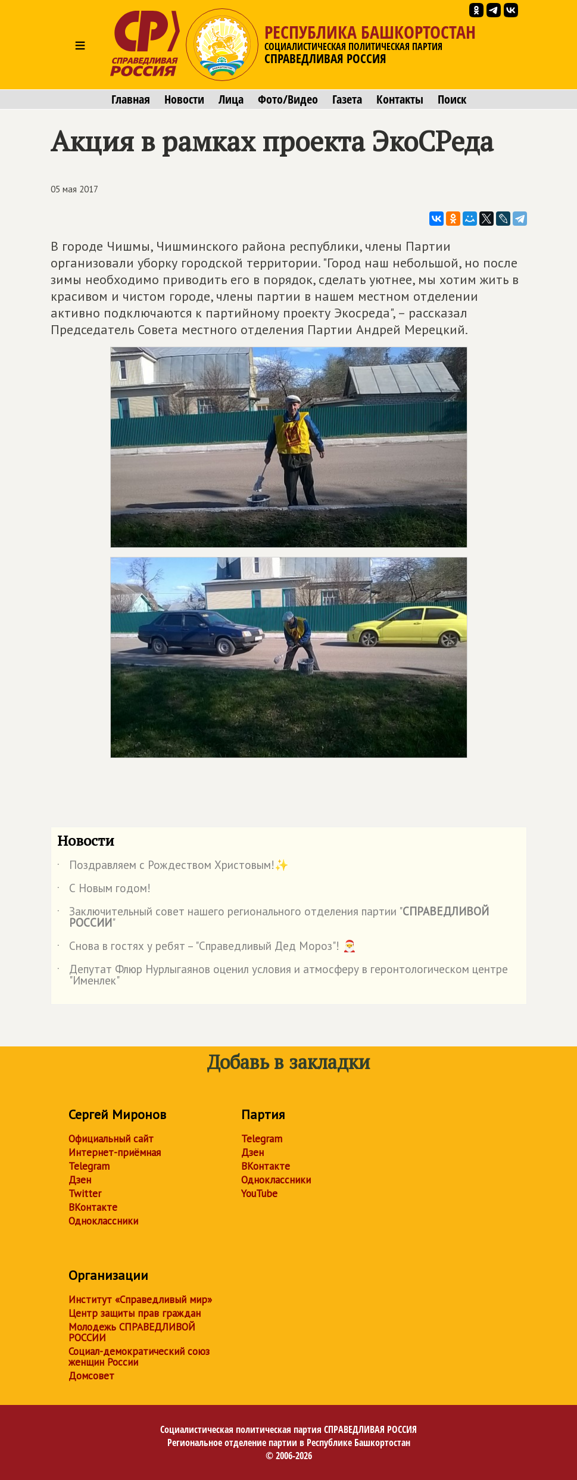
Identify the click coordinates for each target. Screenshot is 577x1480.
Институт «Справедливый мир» (140, 1299)
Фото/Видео (288, 99)
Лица (231, 99)
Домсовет (91, 1375)
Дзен (79, 1179)
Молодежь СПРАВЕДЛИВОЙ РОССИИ (131, 1332)
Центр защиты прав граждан (134, 1313)
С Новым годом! (104, 890)
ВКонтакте (92, 1207)
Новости (184, 99)
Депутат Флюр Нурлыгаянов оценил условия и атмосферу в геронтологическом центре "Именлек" (282, 975)
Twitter (84, 1193)
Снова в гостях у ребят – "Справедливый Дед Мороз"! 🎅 (207, 948)
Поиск (452, 99)
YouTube (259, 1193)
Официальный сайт (111, 1138)
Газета (347, 99)
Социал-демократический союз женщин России (139, 1356)
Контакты (399, 99)
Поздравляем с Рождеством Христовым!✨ (173, 867)
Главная (130, 99)
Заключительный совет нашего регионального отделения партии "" (273, 918)
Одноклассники (103, 1221)
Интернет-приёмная (114, 1152)
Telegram (89, 1166)
